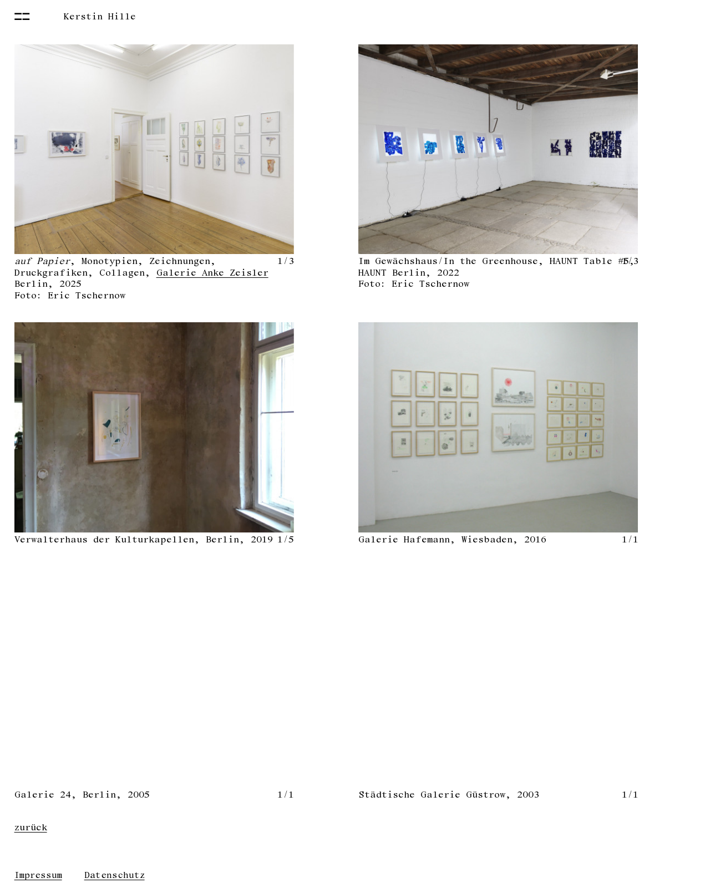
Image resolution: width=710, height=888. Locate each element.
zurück (30, 827)
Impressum (38, 875)
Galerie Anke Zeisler (212, 272)
